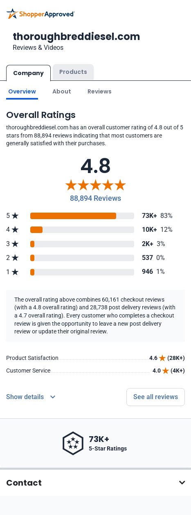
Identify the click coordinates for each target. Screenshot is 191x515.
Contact (24, 482)
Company (28, 73)
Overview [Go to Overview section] (22, 91)
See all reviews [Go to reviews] (155, 396)
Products (73, 72)
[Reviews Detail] (30, 397)
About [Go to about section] (61, 91)
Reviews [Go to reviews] (100, 91)
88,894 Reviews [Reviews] (95, 197)
